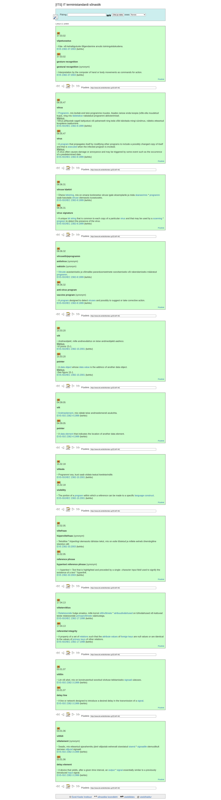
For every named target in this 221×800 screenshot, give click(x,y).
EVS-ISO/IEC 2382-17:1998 (71, 618)
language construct (144, 495)
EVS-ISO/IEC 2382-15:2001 (71, 349)
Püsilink (161, 79)
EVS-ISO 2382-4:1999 (68, 415)
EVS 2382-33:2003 (66, 546)
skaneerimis (141, 195)
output (111, 770)
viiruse (75, 198)
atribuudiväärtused (123, 613)
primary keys (79, 639)
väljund (69, 749)
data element (67, 434)
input (70, 773)
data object (65, 367)
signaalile (142, 746)
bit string (72, 218)
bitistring (70, 195)
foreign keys (127, 636)
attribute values (110, 636)
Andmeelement (65, 413)
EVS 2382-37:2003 (66, 49)
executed (72, 147)
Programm (63, 113)
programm (155, 195)
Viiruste (62, 272)
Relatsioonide (65, 613)
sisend (132, 746)
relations (84, 636)
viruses (92, 300)
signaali (128, 680)
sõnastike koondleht (107, 797)
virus (123, 218)
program (64, 144)
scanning (157, 218)
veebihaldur (146, 797)
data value (84, 367)
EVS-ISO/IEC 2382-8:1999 (70, 126)
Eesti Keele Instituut (82, 797)
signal (140, 701)
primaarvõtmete (84, 616)
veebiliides (129, 797)
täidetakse (77, 116)
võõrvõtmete (106, 613)
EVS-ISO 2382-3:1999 (68, 682)
